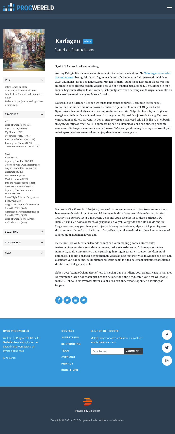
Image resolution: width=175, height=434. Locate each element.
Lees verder (9, 358)
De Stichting (71, 344)
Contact (67, 331)
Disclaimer (69, 370)
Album (87, 41)
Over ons (68, 357)
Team (65, 350)
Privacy (67, 363)
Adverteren (70, 337)
